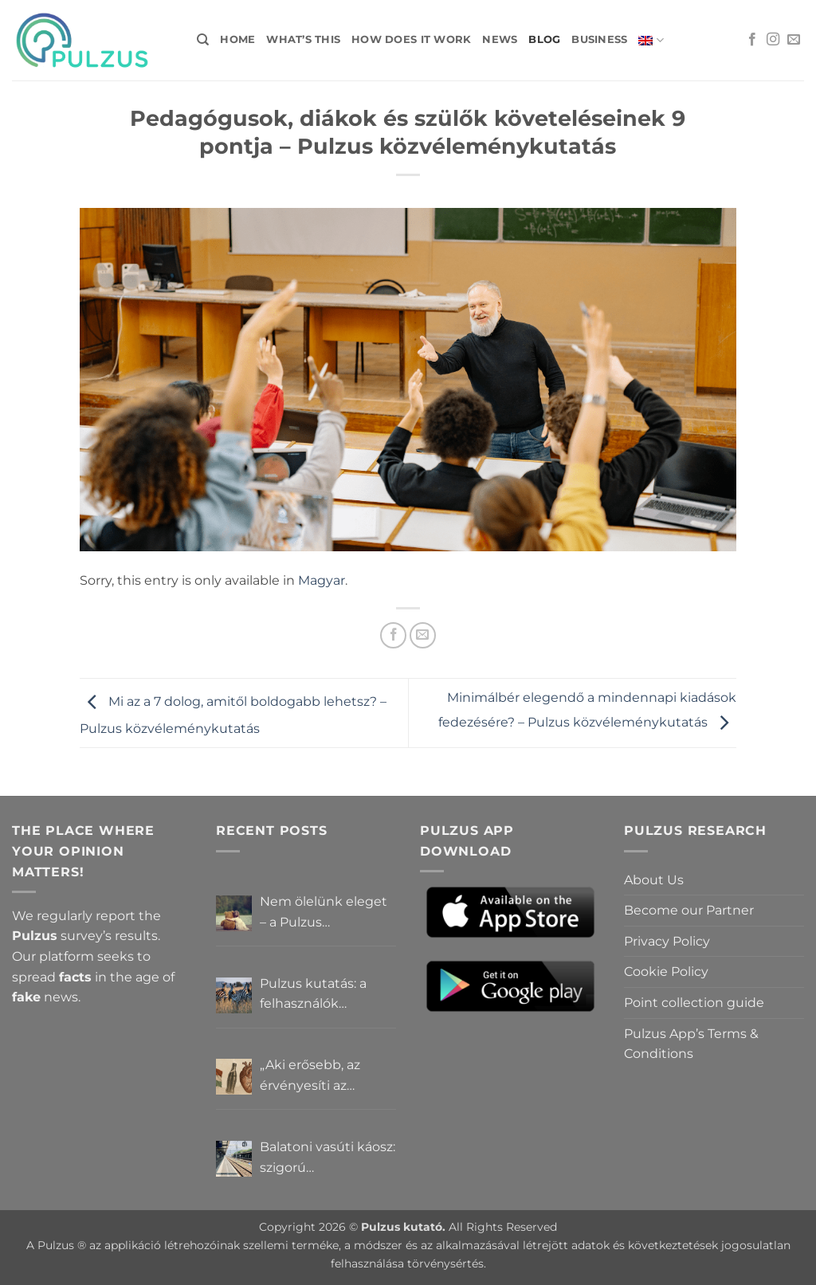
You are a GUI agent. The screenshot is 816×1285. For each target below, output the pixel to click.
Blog (544, 39)
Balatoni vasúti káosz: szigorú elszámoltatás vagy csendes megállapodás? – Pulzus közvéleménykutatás (327, 1158)
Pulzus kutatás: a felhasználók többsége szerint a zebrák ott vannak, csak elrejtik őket (319, 995)
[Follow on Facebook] (752, 40)
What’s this (303, 39)
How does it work (411, 39)
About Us (654, 879)
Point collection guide (694, 1002)
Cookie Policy (666, 971)
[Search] (203, 40)
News (499, 39)
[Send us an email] (793, 40)
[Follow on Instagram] (773, 40)
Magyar (321, 580)
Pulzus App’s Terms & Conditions (691, 1044)
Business (599, 39)
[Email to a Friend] (423, 635)
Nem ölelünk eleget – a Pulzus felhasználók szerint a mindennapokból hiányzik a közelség (327, 913)
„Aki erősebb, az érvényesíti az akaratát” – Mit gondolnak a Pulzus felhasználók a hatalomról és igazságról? (322, 1076)
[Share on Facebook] (393, 635)
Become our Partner (689, 910)
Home (237, 39)
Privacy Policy (667, 941)
